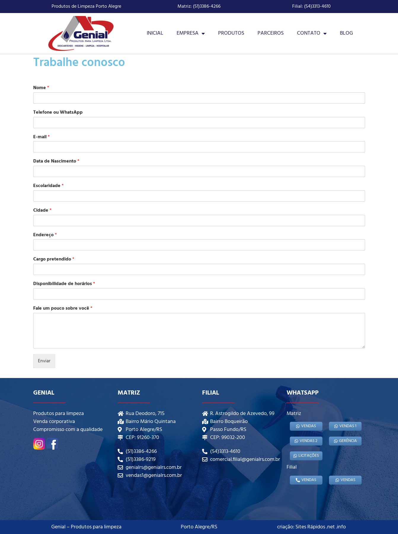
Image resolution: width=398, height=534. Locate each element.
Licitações (306, 455)
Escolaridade (48, 186)
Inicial (155, 33)
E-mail (41, 137)
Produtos (231, 33)
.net (330, 527)
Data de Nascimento (56, 161)
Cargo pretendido (53, 259)
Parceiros (271, 33)
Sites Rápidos (310, 527)
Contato (312, 33)
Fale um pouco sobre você (62, 308)
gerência (345, 441)
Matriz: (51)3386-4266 (199, 6)
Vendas (306, 426)
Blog (346, 33)
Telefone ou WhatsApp (58, 113)
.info (341, 527)
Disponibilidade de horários (64, 284)
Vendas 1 (345, 426)
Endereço (45, 235)
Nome (41, 88)
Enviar (44, 361)
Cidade (42, 211)
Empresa (191, 33)
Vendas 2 (306, 441)
